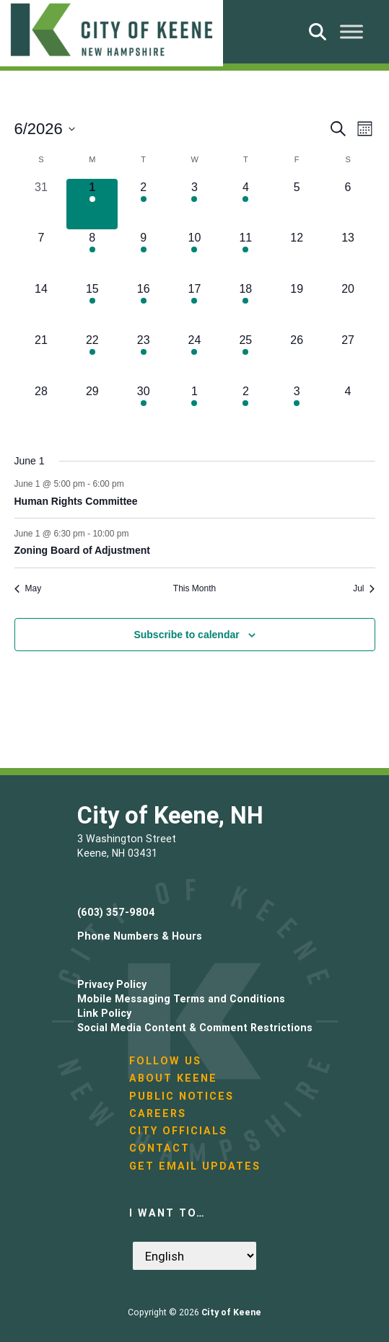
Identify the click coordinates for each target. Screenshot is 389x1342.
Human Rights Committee (76, 501)
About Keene (173, 1078)
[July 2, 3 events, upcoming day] (245, 408)
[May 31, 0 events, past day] (41, 204)
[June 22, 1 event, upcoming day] (92, 357)
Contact (159, 1148)
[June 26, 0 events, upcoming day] (297, 357)
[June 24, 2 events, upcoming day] (194, 357)
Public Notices (181, 1096)
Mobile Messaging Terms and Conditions (181, 998)
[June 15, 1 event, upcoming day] (92, 306)
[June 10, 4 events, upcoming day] (194, 255)
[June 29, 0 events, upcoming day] (92, 408)
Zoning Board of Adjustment (82, 550)
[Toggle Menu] (351, 31)
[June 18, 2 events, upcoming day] (245, 306)
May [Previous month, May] (28, 588)
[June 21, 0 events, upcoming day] (41, 357)
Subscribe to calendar (186, 634)
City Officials (178, 1130)
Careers (157, 1113)
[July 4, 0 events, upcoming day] (348, 408)
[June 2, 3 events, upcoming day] (143, 204)
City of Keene (231, 1312)
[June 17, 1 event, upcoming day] (194, 306)
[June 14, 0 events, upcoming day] (41, 306)
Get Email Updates (195, 1166)
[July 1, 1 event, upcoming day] (194, 408)
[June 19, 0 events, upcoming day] (297, 306)
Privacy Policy (112, 984)
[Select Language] (194, 1256)
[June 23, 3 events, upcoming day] (143, 357)
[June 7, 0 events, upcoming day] (41, 255)
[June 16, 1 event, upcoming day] (143, 306)
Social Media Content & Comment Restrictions (194, 1027)
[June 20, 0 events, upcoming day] (348, 306)
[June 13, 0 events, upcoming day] (348, 255)
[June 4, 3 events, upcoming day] (245, 204)
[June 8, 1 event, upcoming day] (92, 255)
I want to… (167, 1212)
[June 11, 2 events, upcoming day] (245, 255)
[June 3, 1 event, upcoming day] (194, 204)
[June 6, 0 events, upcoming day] (348, 204)
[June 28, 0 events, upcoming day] (41, 408)
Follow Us (165, 1060)
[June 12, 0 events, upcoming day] (297, 255)
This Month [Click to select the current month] (194, 588)
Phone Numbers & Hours (139, 936)
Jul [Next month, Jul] (364, 588)
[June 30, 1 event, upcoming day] (143, 408)
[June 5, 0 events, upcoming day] (297, 204)
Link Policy (104, 1013)
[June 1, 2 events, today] (92, 204)
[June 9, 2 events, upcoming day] (143, 255)
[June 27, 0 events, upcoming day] (348, 357)
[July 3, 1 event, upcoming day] (297, 408)
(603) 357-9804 (116, 912)
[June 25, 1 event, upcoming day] (245, 357)
